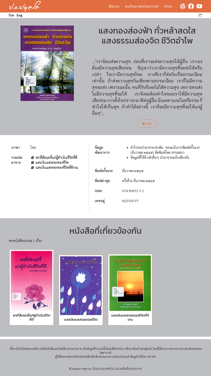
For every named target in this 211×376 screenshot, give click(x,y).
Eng (19, 15)
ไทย (11, 15)
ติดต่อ (168, 6)
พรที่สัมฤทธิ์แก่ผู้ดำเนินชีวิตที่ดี (56, 157)
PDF (147, 123)
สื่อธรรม (114, 6)
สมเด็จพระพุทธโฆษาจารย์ (142, 6)
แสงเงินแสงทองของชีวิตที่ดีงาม (57, 167)
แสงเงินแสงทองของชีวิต (52, 162)
